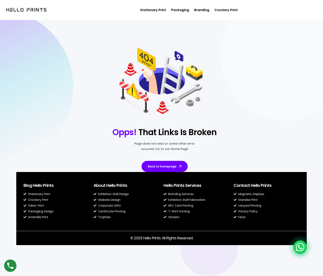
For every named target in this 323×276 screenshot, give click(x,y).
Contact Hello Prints (253, 185)
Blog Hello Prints (38, 185)
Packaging (180, 10)
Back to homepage (165, 166)
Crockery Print (226, 10)
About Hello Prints (110, 185)
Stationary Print (153, 10)
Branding (201, 10)
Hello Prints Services (182, 185)
